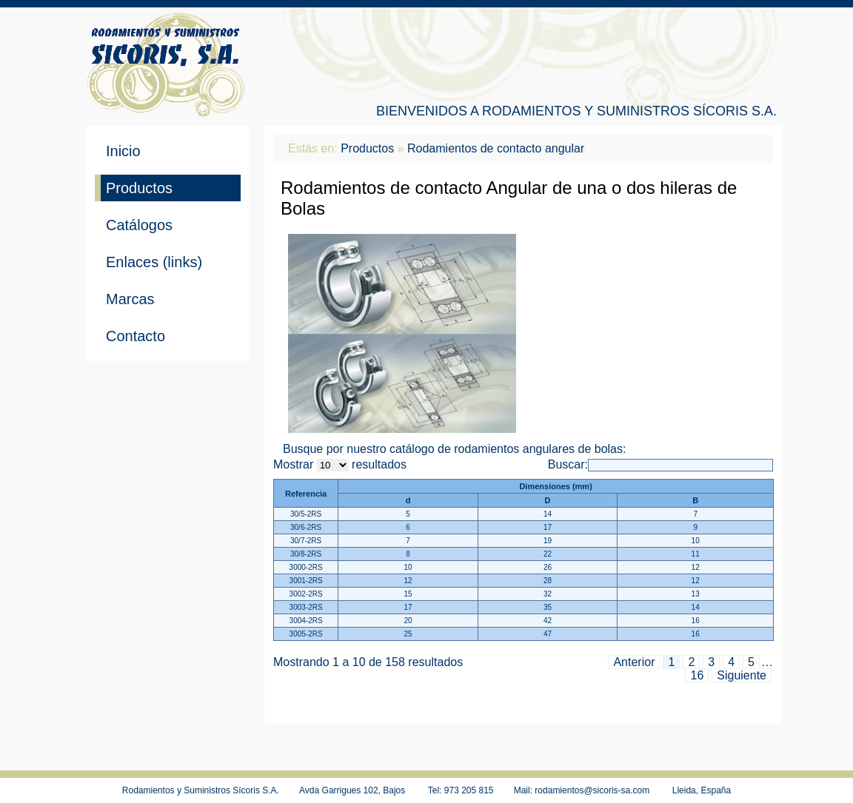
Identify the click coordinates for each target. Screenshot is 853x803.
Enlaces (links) (154, 262)
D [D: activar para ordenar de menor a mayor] (548, 500)
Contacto (135, 336)
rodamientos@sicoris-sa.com (592, 790)
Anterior (634, 662)
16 (696, 675)
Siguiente (741, 675)
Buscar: (660, 464)
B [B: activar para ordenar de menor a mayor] (695, 500)
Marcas (130, 299)
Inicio (123, 151)
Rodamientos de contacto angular (495, 148)
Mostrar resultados (340, 464)
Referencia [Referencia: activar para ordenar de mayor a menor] (306, 493)
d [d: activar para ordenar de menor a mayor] (408, 500)
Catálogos (139, 225)
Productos (139, 188)
